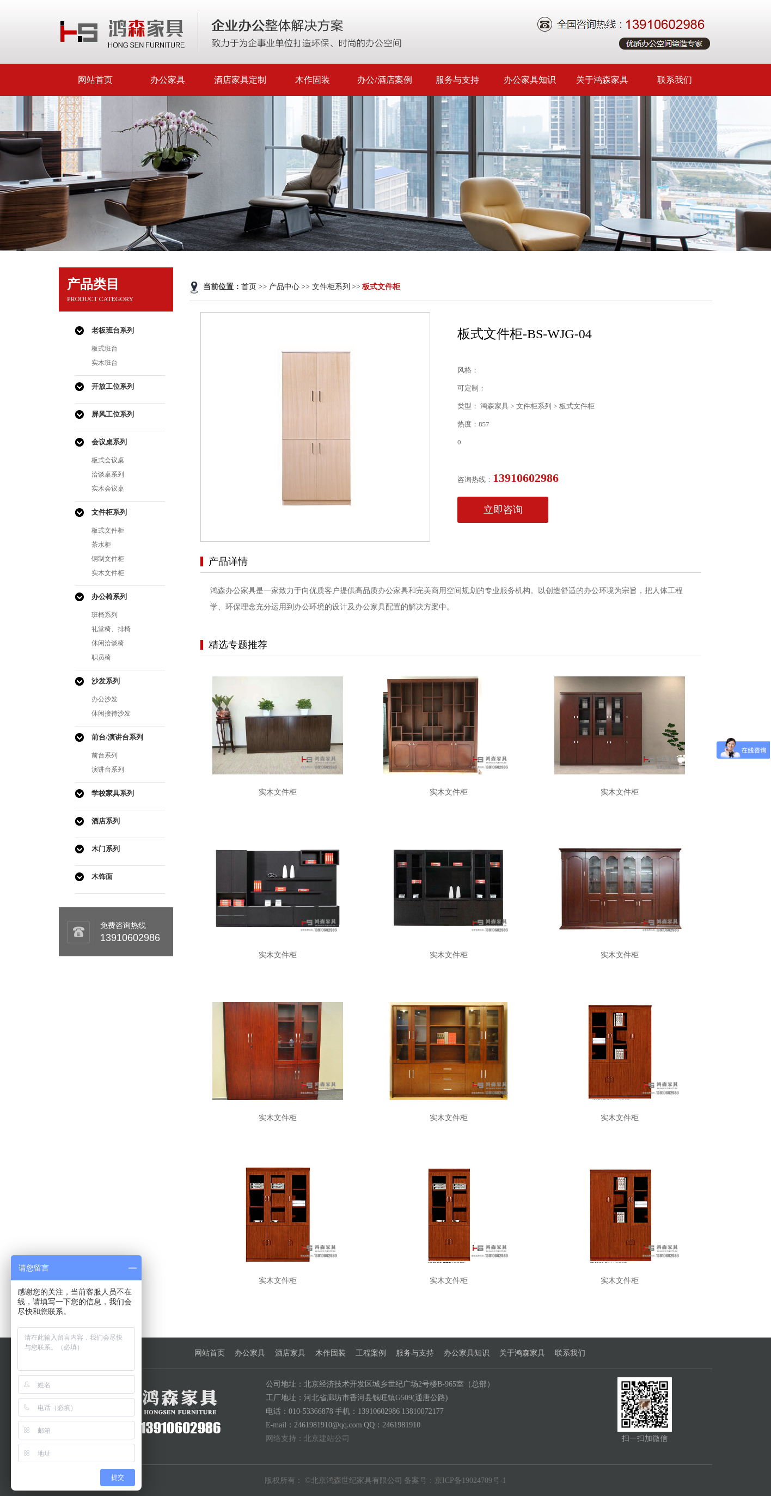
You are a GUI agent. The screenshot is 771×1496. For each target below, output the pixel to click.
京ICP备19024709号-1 (470, 1480)
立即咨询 (503, 509)
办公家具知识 (530, 79)
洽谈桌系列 (107, 474)
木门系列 (105, 849)
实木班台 (104, 363)
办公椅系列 (109, 597)
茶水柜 (101, 544)
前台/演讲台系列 (117, 737)
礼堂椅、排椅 (111, 629)
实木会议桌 (107, 488)
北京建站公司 (327, 1438)
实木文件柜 (107, 573)
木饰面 (102, 876)
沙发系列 (105, 681)
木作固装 (312, 79)
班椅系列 (104, 615)
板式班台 (104, 348)
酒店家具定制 (240, 79)
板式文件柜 (107, 530)
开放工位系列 (112, 386)
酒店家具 (290, 1353)
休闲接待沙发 (111, 713)
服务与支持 (457, 79)
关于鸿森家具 (602, 79)
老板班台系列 (112, 330)
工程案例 (371, 1353)
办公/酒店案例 (384, 79)
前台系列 (104, 755)
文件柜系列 (109, 512)
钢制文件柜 (107, 559)
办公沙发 (104, 699)
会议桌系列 (109, 442)
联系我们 (674, 79)
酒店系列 (105, 821)
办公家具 (167, 79)
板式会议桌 (107, 460)
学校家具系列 (112, 793)
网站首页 (95, 79)
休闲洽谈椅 (107, 643)
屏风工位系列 (112, 414)
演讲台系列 (107, 769)
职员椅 (101, 657)
